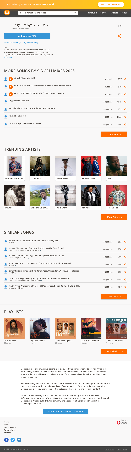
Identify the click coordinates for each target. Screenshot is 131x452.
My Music (92, 13)
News (6, 424)
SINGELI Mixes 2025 (20, 28)
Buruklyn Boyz (88, 178)
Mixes (124, 13)
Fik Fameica (113, 208)
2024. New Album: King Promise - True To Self (91, 340)
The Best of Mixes (114, 340)
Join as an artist (10, 427)
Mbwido (8, 208)
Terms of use (109, 449)
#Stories (109, 87)
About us (7, 432)
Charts (103, 13)
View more (8, 57)
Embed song (32, 42)
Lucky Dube (36, 178)
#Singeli (109, 79)
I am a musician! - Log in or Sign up (65, 411)
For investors (9, 430)
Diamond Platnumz (14, 178)
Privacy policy (122, 449)
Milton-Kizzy (62, 178)
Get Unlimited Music (111, 4)
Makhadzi (86, 208)
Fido (109, 178)
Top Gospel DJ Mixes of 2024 (65, 340)
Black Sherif (62, 208)
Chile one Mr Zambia (40, 208)
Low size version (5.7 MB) (15, 42)
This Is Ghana (10, 340)
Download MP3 (27, 36)
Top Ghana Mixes (37, 340)
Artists (114, 13)
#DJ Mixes (108, 102)
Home (6, 422)
